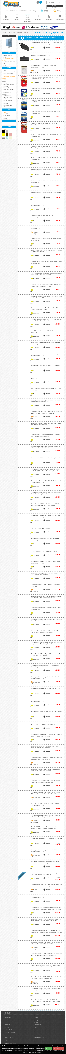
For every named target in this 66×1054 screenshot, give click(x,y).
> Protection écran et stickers (7, 74)
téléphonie (8, 1017)
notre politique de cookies (35, 1052)
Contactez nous (9, 1029)
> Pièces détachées (7, 100)
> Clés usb (5, 91)
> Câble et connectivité (8, 89)
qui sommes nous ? (10, 1037)
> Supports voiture (7, 105)
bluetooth (7, 1020)
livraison (7, 1027)
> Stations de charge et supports (8, 80)
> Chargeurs (5, 83)
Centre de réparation (39, 1037)
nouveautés (37, 1024)
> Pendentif (5, 103)
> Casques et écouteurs (8, 84)
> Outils (4, 99)
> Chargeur (5, 106)
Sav (6, 1022)
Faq (35, 1027)
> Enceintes (5, 86)
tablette (36, 1017)
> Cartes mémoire (6, 95)
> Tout (4, 70)
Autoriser (48, 1048)
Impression (8, 1040)
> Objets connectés (7, 97)
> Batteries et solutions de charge (8, 77)
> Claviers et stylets (7, 102)
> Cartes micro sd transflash (6, 93)
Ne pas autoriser (58, 1048)
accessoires (37, 1022)
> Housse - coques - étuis (8, 72)
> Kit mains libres (6, 87)
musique (36, 1020)
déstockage (8, 1024)
